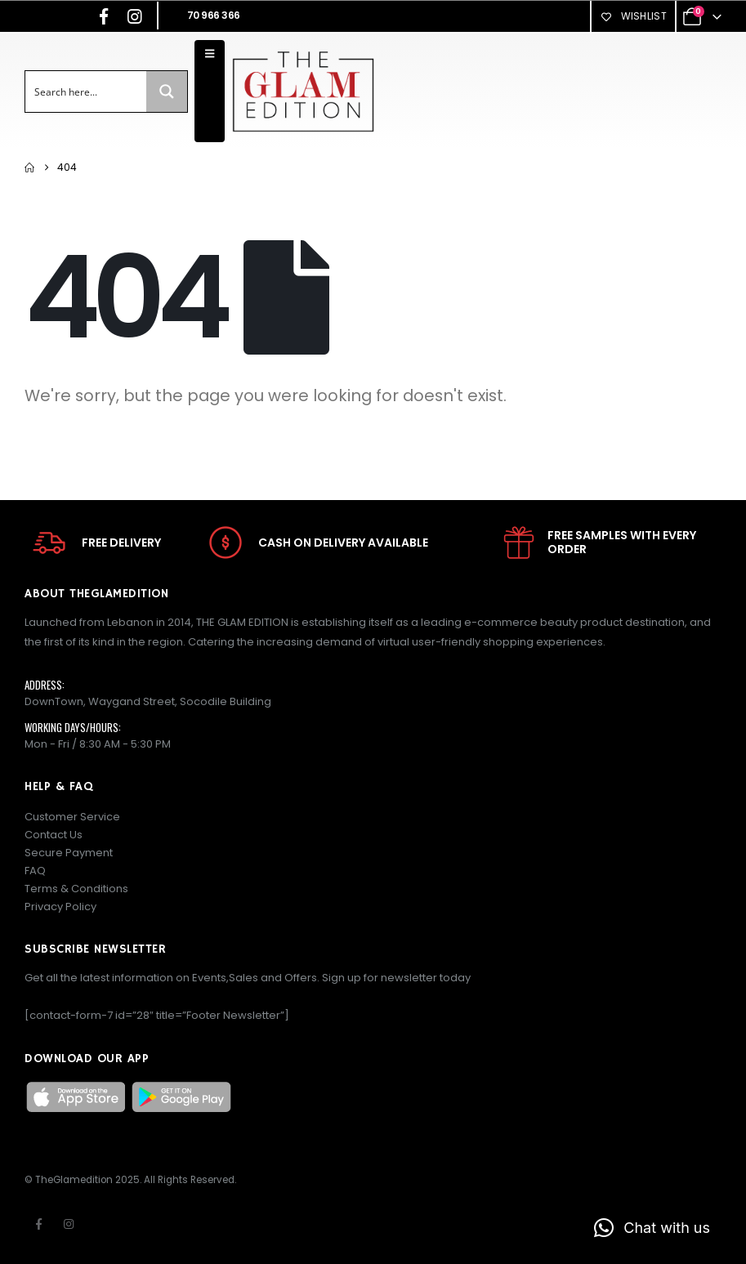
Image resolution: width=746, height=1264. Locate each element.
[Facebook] (104, 16)
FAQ (35, 870)
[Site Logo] (302, 91)
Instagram (68, 1224)
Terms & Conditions (76, 888)
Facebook (38, 1224)
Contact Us (54, 834)
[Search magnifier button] (166, 91)
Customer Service (72, 816)
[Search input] (86, 91)
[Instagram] (135, 16)
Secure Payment (69, 852)
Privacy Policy (60, 906)
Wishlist (633, 16)
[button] (652, 1228)
